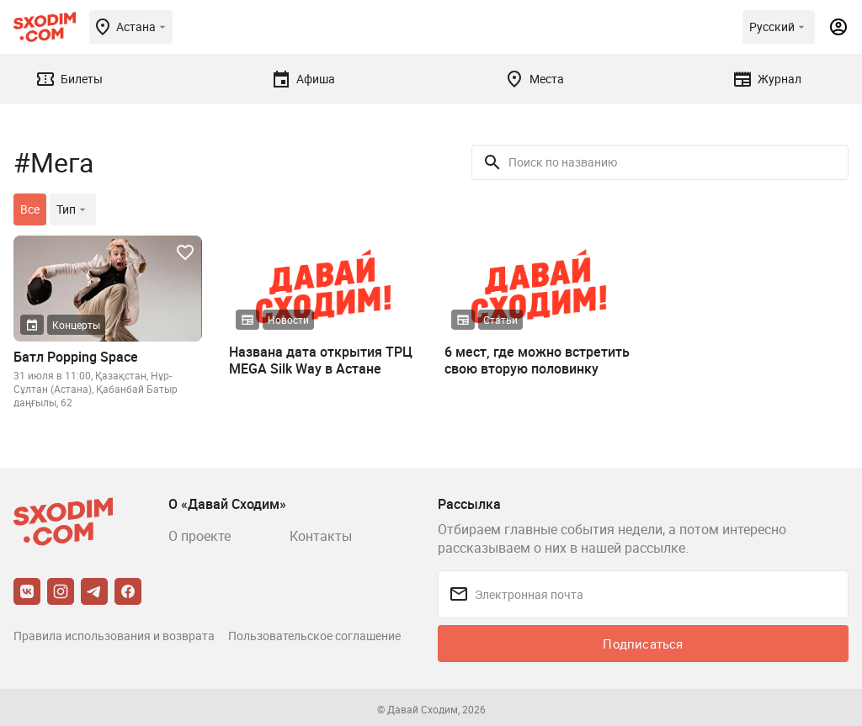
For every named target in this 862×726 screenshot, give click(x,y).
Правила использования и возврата (114, 636)
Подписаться (643, 643)
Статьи (500, 319)
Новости (288, 319)
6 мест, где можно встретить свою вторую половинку (537, 360)
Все (30, 209)
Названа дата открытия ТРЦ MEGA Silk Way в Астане (320, 360)
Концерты (76, 324)
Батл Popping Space (75, 356)
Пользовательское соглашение (314, 636)
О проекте (199, 536)
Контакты (321, 536)
